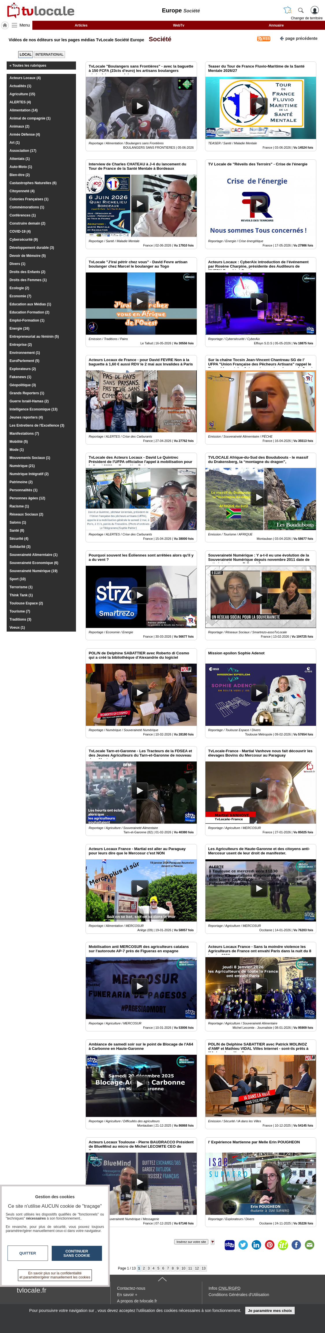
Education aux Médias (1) (30, 304)
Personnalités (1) (24, 490)
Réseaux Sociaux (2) (26, 514)
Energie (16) (19, 328)
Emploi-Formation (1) (27, 320)
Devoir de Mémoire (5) (28, 256)
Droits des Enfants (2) (27, 272)
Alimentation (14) (24, 110)
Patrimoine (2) (21, 482)
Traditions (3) (20, 619)
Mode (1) (17, 450)
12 (197, 1268)
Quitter (27, 1253)
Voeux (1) (17, 628)
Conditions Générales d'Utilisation (239, 1294)
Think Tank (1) (21, 595)
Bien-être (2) (20, 175)
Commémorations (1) (27, 207)
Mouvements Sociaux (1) (30, 458)
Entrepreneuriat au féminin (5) (34, 337)
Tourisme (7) (20, 611)
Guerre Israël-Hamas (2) (29, 401)
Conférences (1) (23, 215)
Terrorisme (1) (21, 587)
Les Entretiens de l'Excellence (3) (37, 425)
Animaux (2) (19, 126)
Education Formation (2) (29, 312)
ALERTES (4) (20, 102)
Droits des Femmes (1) (28, 280)
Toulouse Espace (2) (26, 603)
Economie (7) (20, 296)
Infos (224, 1288)
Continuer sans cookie (77, 1253)
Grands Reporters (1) (27, 393)
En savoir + (127, 1294)
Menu (25, 25)
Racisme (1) (19, 506)
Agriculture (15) (22, 94)
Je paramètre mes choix (270, 1310)
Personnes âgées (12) (27, 498)
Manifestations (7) (24, 434)
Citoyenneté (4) (22, 191)
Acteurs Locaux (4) (25, 78)
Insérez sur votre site (191, 1242)
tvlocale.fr (32, 1290)
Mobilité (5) (19, 442)
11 (190, 1268)
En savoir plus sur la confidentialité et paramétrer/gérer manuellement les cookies (55, 1275)
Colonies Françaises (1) (29, 199)
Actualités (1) (20, 86)
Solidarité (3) (20, 547)
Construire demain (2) (27, 223)
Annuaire (276, 25)
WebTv (178, 25)
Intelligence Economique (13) (33, 409)
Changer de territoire (307, 18)
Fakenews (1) (20, 377)
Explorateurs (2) (23, 369)
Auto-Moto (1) (21, 167)
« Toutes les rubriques (28, 66)
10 (183, 1268)
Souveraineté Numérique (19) (33, 571)
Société (158, 39)
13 (203, 1268)
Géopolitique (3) (23, 385)
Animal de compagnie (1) (30, 118)
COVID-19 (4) (20, 231)
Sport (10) (18, 579)
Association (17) (23, 151)
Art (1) (15, 143)
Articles (81, 25)
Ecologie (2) (19, 288)
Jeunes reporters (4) (26, 417)
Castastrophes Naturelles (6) (33, 183)
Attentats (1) (20, 159)
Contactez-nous (131, 1288)
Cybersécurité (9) (24, 240)
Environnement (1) (25, 353)
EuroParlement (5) (24, 361)
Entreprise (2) (21, 345)
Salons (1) (18, 522)
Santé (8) (17, 531)
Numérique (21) (22, 466)
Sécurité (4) (19, 539)
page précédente (298, 38)
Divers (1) (17, 264)
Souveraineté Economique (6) (34, 563)
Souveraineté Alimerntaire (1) (33, 555)
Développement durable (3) (32, 248)
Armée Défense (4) (25, 134)
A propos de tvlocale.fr (137, 1301)
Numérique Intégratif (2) (29, 474)
